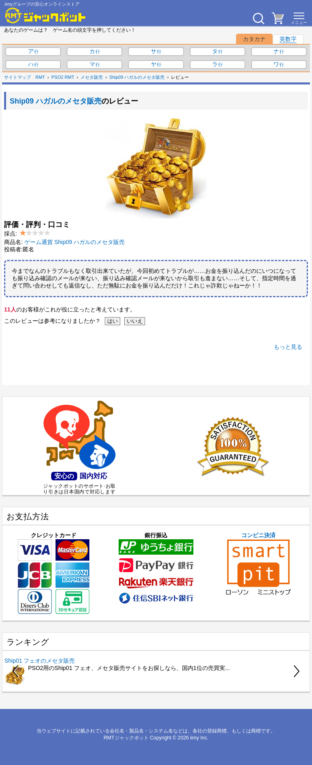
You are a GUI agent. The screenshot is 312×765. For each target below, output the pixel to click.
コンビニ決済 (258, 563)
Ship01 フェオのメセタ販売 (39, 660)
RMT (40, 77)
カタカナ (254, 39)
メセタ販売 (91, 77)
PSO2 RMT (63, 77)
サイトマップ (17, 77)
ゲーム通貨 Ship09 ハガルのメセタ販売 (74, 242)
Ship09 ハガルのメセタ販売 (137, 77)
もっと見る (288, 347)
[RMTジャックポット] (45, 15)
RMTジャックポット (126, 738)
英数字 (288, 39)
